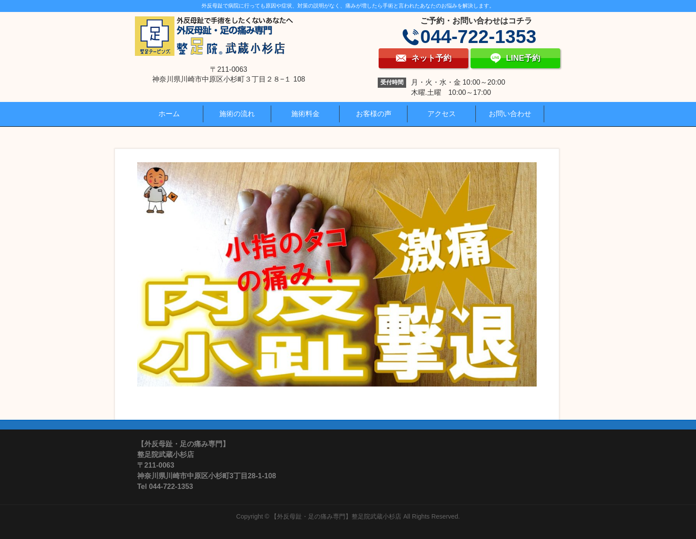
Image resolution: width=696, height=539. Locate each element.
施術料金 (305, 113)
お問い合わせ (510, 113)
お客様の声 (374, 113)
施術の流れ (237, 113)
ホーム (169, 113)
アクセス (441, 113)
